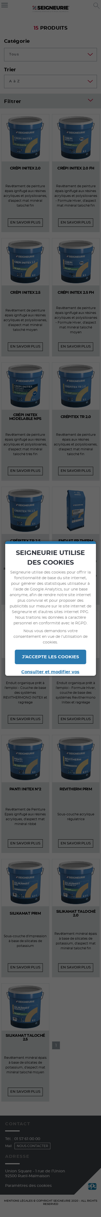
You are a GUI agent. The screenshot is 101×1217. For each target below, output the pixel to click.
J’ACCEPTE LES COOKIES (50, 657)
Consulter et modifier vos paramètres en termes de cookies (50, 675)
